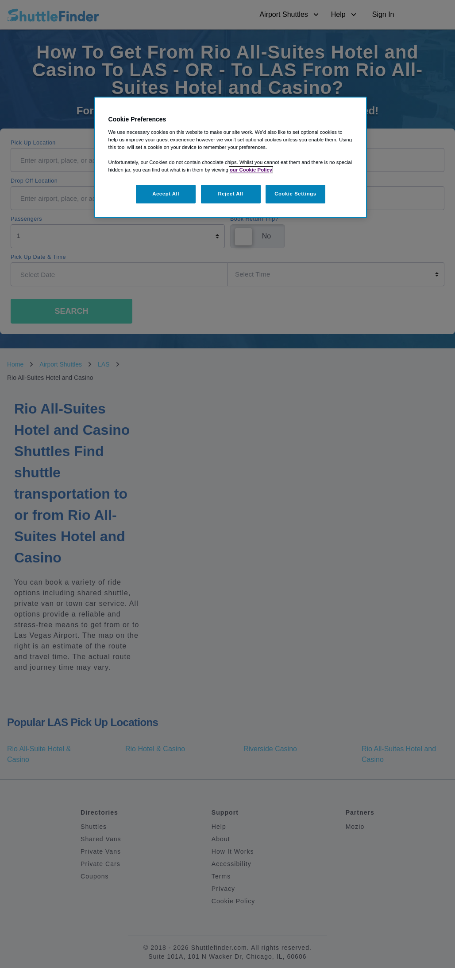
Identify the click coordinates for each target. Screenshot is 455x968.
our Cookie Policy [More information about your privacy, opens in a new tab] (251, 169)
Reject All (230, 193)
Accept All (165, 193)
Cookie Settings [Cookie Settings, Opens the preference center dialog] (295, 193)
